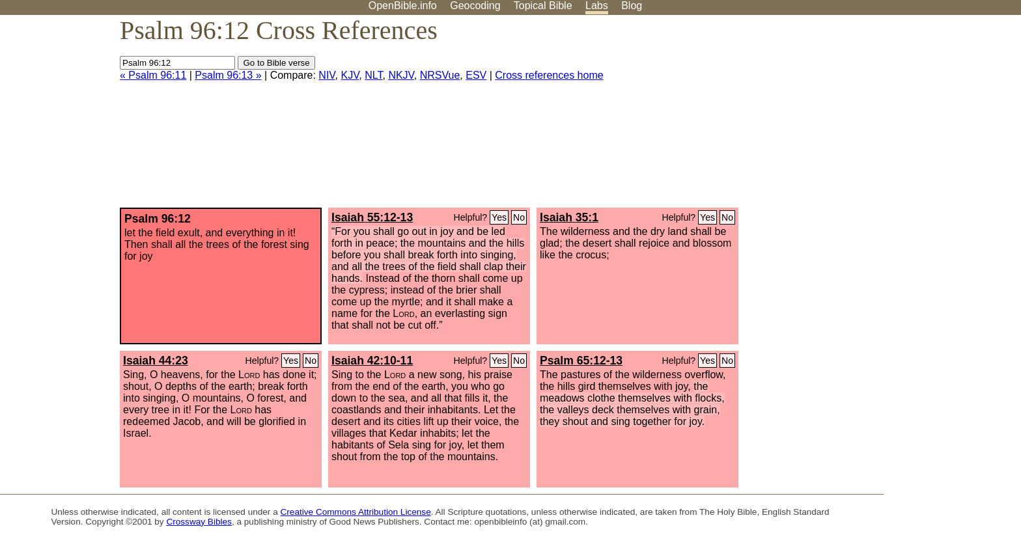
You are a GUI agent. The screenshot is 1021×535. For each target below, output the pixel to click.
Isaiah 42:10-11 (372, 360)
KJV (350, 75)
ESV (476, 75)
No (519, 217)
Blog (631, 5)
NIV (326, 75)
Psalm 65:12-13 (581, 360)
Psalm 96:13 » (228, 75)
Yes (499, 217)
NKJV (400, 75)
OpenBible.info (403, 5)
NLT (373, 75)
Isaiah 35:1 (569, 217)
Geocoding (475, 5)
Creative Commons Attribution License (356, 512)
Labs (596, 5)
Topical (543, 5)
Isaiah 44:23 (155, 360)
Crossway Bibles (198, 522)
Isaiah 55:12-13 (372, 217)
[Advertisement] (889, 116)
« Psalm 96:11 (153, 75)
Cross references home (549, 75)
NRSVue (440, 75)
